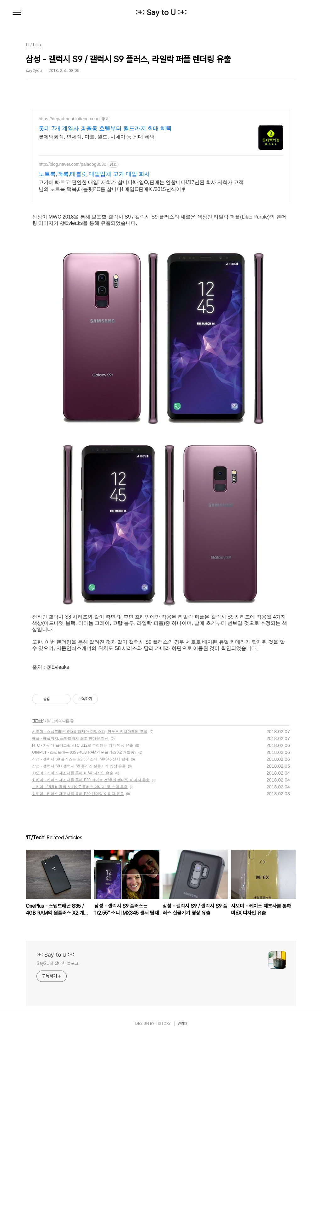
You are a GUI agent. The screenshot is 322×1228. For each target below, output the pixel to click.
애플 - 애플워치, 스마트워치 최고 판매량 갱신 (70, 931)
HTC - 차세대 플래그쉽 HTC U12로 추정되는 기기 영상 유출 (82, 938)
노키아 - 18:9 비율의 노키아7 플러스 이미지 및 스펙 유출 (80, 979)
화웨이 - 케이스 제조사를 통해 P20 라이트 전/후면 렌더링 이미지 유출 (91, 973)
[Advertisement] (161, 165)
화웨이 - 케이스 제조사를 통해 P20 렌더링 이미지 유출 (78, 986)
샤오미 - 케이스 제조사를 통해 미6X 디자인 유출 (72, 966)
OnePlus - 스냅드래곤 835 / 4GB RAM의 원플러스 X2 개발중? (84, 945)
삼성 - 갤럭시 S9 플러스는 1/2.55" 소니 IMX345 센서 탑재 (80, 952)
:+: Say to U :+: (161, 12)
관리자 (182, 1216)
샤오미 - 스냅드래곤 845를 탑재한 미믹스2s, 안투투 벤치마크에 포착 (89, 924)
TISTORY (163, 1216)
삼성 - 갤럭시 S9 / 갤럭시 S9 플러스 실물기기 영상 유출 (79, 959)
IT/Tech (37, 914)
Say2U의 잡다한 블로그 (57, 1156)
